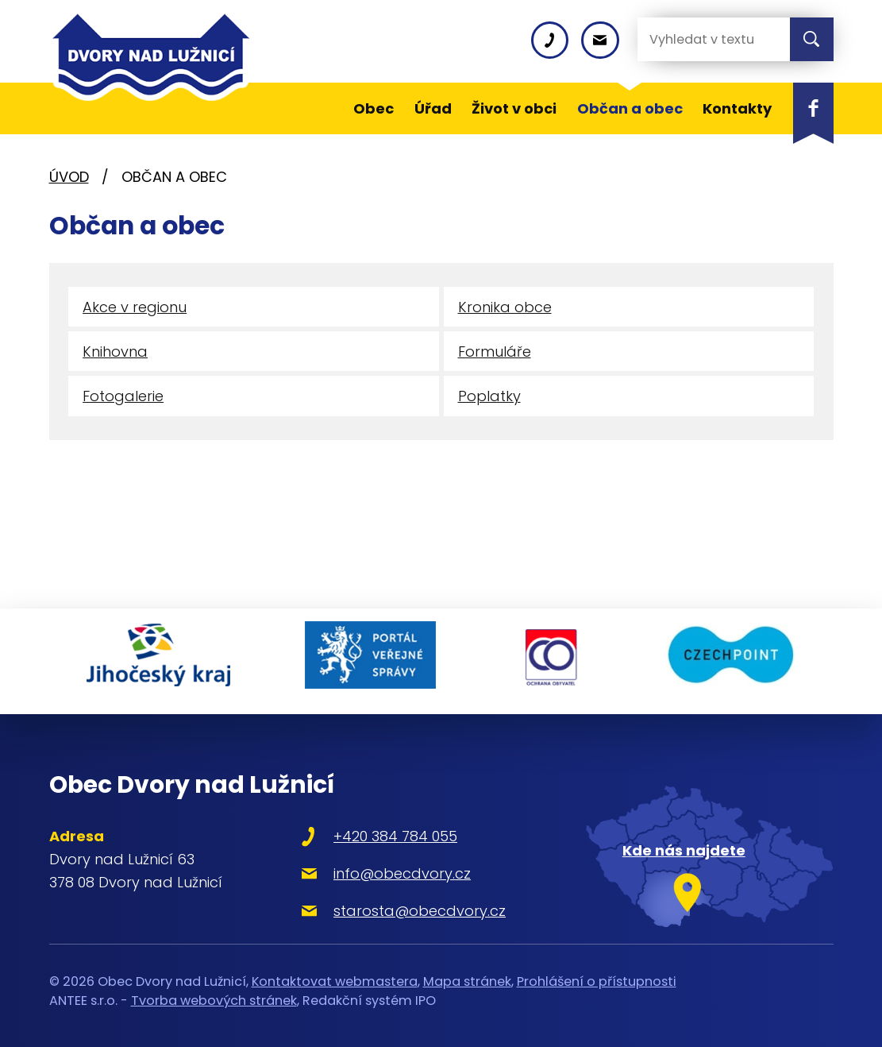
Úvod (69, 177)
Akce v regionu (135, 308)
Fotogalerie (123, 400)
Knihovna (115, 354)
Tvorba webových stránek (214, 992)
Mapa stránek (467, 973)
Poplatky (489, 400)
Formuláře (494, 354)
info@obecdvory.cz (387, 865)
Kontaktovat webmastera (335, 973)
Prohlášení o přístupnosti (596, 973)
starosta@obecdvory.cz (404, 903)
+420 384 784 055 (380, 829)
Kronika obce (505, 308)
